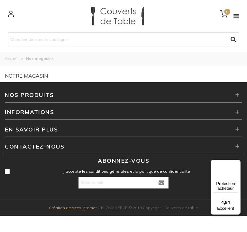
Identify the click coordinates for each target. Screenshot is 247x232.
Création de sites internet (73, 207)
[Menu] (237, 164)
